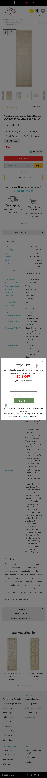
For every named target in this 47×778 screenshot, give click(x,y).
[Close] (24, 361)
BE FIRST (24, 401)
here (25, 416)
